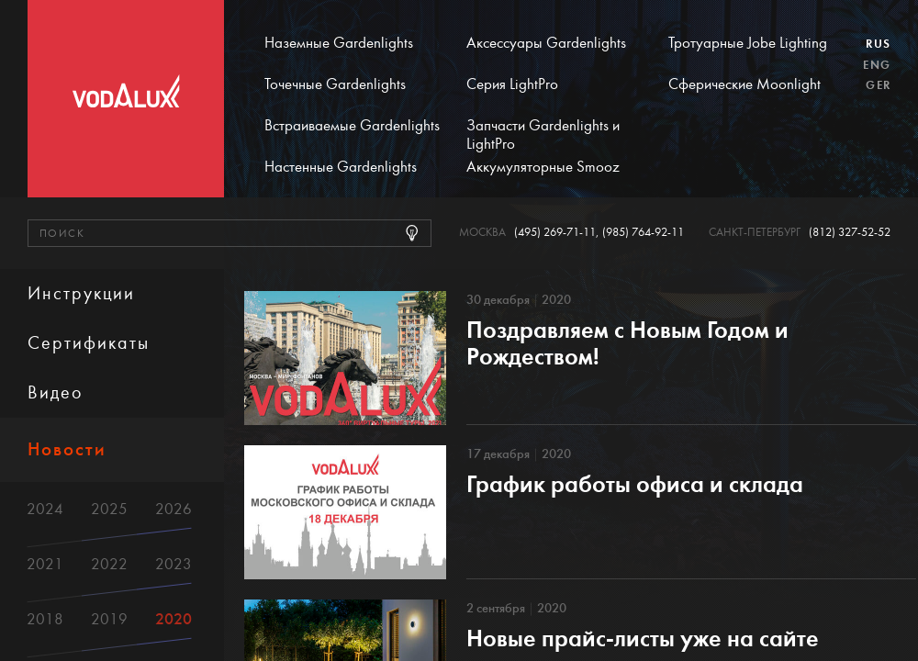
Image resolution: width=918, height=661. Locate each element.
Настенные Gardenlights (340, 167)
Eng (876, 65)
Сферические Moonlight (744, 84)
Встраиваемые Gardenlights (352, 126)
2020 (173, 619)
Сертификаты (89, 342)
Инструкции (81, 293)
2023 (173, 564)
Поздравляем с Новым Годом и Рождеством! (627, 343)
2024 (45, 509)
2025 (109, 509)
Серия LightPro (512, 84)
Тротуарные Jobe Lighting (747, 43)
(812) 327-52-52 (849, 233)
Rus (878, 44)
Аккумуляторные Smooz (543, 167)
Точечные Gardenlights (335, 84)
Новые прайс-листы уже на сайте (642, 638)
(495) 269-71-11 (555, 233)
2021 (45, 564)
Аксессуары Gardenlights (546, 43)
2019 (109, 619)
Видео (55, 392)
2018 (45, 619)
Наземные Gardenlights (338, 43)
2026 (173, 509)
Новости (67, 449)
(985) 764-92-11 (643, 233)
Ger (878, 85)
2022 (109, 564)
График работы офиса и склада (634, 484)
